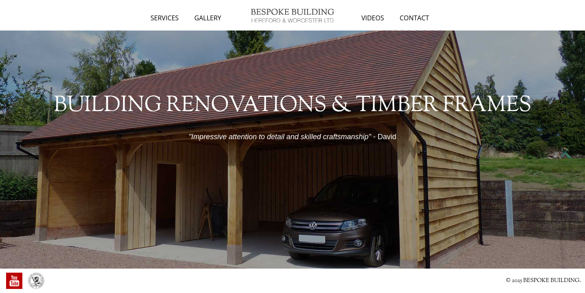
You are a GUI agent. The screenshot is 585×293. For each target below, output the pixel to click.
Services (165, 17)
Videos (373, 17)
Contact (414, 17)
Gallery (207, 17)
